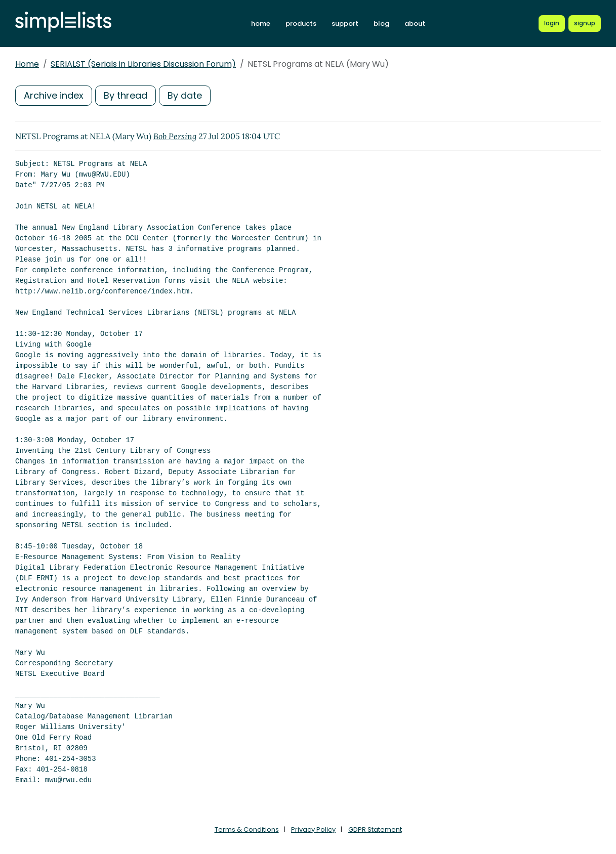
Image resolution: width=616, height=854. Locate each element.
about (414, 23)
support (345, 23)
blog (381, 23)
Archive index (54, 95)
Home (27, 64)
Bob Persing (174, 136)
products (300, 23)
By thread (125, 95)
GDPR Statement (375, 829)
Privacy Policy (313, 829)
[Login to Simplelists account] (552, 23)
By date (185, 95)
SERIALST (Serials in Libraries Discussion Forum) (143, 64)
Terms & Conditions (247, 829)
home (260, 23)
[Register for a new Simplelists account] (584, 23)
